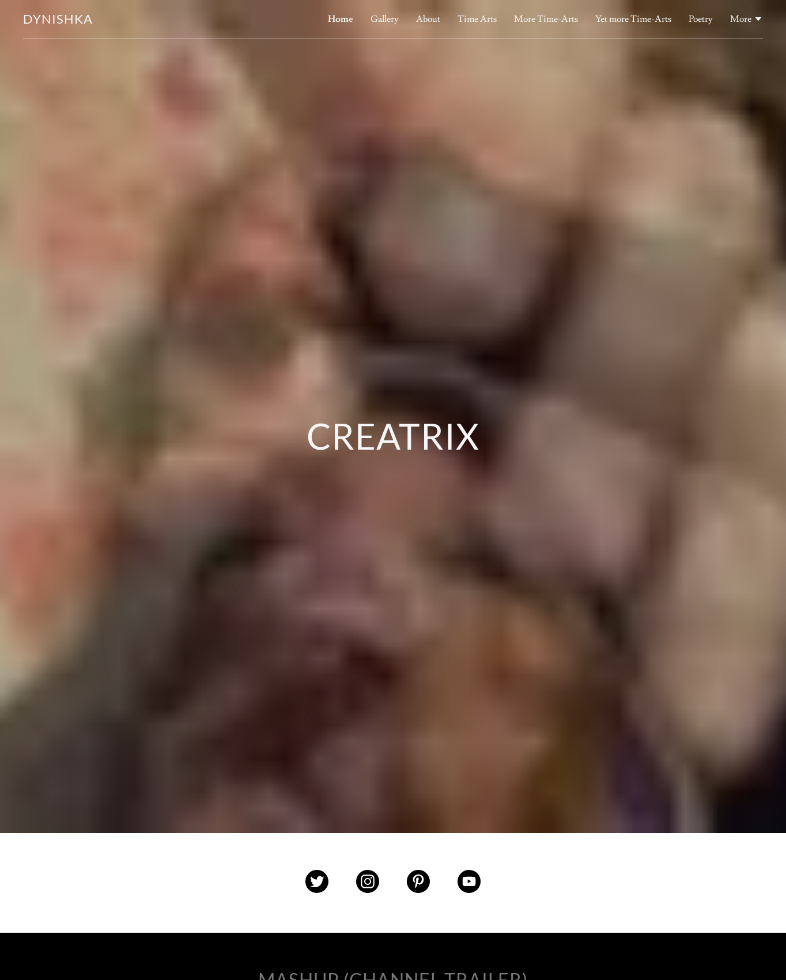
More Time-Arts (546, 19)
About (428, 19)
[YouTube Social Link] (469, 883)
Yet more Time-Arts (633, 19)
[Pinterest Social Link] (418, 883)
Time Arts (477, 19)
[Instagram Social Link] (367, 883)
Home (340, 19)
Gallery (385, 19)
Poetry (701, 19)
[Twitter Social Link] (317, 883)
